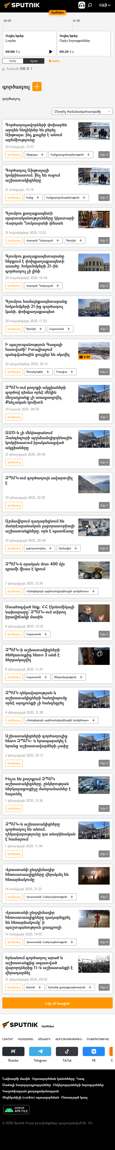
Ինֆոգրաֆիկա (98, 1039)
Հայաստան (56, 329)
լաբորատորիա (36, 548)
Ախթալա (32, 154)
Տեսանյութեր (34, 372)
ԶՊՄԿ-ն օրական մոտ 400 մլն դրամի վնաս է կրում (35, 566)
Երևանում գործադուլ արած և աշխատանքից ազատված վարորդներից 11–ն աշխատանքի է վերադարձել (39, 965)
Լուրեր (11, 40)
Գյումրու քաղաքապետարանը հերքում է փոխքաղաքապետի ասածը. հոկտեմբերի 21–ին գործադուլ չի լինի (34, 263)
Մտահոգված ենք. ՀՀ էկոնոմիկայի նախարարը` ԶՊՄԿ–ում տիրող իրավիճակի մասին (39, 612)
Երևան (30, 987)
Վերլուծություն (68, 1039)
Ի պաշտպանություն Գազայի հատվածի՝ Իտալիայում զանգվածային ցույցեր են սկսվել (37, 349)
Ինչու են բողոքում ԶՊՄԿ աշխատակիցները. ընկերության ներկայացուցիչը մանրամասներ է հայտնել (38, 786)
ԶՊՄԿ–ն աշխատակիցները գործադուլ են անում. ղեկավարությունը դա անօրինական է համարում (40, 831)
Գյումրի (71, 240)
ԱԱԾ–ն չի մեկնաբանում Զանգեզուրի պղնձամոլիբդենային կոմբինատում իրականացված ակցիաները (38, 440)
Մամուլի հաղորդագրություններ (26, 1085)
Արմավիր (65, 548)
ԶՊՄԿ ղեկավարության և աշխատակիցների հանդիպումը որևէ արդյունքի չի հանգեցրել (36, 698)
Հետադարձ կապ (74, 1097)
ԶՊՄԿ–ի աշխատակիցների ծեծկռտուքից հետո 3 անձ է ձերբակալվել (32, 655)
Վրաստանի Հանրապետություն (46, 897)
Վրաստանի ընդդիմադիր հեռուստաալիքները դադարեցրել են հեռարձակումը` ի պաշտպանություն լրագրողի (37, 920)
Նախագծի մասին (16, 1078)
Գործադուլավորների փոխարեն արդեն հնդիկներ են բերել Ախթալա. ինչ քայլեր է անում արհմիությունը (36, 132)
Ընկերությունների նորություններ (78, 1085)
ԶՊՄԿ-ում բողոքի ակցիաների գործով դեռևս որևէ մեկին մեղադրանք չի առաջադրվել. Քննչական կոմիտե (35, 395)
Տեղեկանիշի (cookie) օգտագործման (30, 1097)
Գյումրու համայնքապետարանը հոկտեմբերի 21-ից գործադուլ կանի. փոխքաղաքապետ (36, 306)
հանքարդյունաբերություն (67, 154)
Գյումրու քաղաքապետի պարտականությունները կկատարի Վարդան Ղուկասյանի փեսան (39, 218)
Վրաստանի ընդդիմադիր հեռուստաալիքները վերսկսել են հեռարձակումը (37, 874)
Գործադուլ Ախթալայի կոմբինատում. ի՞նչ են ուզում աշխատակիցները (32, 175)
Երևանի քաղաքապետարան (66, 987)
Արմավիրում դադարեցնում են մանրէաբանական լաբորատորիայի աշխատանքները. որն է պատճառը (40, 526)
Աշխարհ (44, 1039)
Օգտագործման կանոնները (53, 1078)
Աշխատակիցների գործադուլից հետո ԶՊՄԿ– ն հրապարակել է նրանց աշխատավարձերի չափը (36, 741)
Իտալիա (61, 372)
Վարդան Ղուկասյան (39, 240)
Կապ (80, 1078)
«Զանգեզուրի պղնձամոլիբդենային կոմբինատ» (57, 591)
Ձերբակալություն (65, 677)
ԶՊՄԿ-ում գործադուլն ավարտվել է (39, 480)
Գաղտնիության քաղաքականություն (30, 1091)
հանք (29, 197)
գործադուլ (16, 86)
